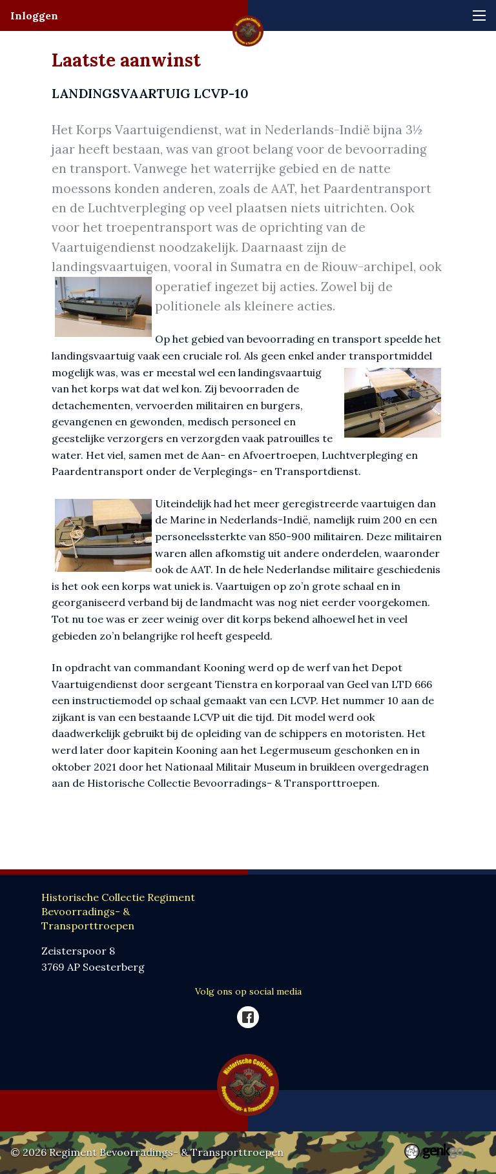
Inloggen (34, 15)
